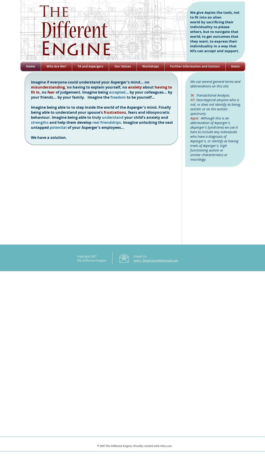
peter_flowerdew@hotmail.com (156, 260)
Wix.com (166, 446)
